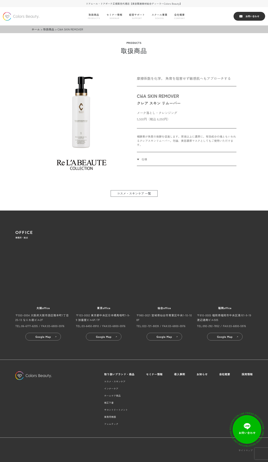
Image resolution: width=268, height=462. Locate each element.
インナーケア (111, 388)
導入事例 (179, 374)
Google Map (46, 337)
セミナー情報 (114, 16)
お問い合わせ (249, 16)
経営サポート (137, 16)
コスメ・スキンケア (114, 381)
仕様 (144, 159)
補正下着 (109, 402)
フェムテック (111, 423)
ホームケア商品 (112, 395)
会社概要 (179, 16)
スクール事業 (160, 16)
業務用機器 (110, 416)
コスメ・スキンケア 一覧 (134, 193)
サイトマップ (246, 450)
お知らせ (202, 374)
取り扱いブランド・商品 (119, 374)
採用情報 (247, 374)
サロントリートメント (116, 409)
